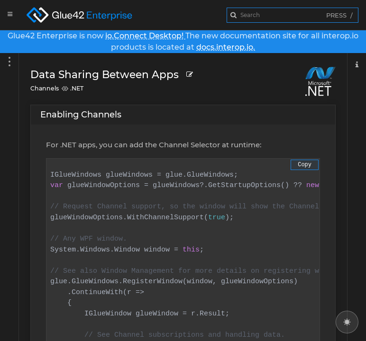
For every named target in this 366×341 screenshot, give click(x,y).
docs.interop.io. (225, 47)
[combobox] (292, 15)
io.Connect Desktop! (145, 35)
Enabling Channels (80, 114)
